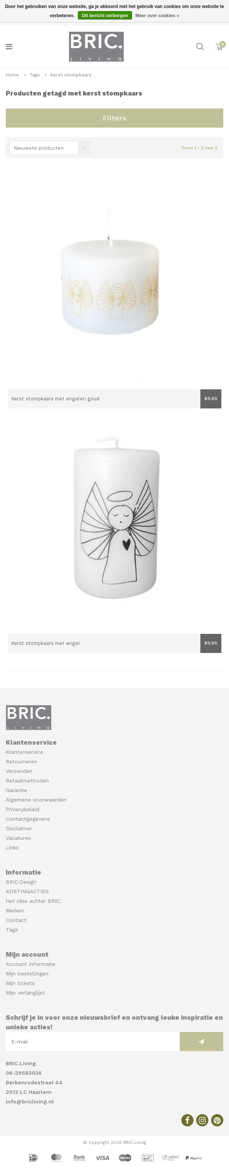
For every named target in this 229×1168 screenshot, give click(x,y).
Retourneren (21, 761)
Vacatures (18, 838)
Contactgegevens (28, 819)
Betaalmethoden (27, 781)
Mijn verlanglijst (25, 993)
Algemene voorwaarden (36, 800)
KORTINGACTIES (27, 891)
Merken (15, 910)
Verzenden (19, 771)
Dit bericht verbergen (105, 15)
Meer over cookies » (157, 15)
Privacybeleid (22, 809)
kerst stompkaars (71, 75)
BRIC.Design (21, 882)
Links (12, 847)
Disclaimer (19, 828)
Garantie (16, 790)
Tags (35, 75)
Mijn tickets (20, 983)
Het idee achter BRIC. (33, 901)
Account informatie (30, 964)
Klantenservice (24, 752)
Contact (16, 920)
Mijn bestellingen (27, 973)
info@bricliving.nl (30, 1101)
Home (12, 75)
